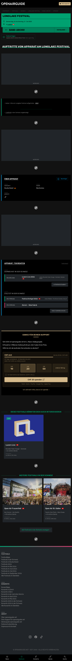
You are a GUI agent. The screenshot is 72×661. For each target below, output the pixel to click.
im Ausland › (59, 284)
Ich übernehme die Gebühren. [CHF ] (20, 375)
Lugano (10, 24)
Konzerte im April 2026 (9, 596)
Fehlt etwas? (65, 263)
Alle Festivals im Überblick (10, 576)
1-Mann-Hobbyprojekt (34, 342)
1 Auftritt (8, 112)
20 (28, 368)
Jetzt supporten (65, 3)
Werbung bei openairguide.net (11, 622)
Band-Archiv (46, 11)
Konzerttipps (5, 587)
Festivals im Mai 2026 (8, 566)
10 (12, 368)
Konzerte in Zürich (7, 589)
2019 (36, 103)
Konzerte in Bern (7, 592)
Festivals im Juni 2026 (9, 569)
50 (44, 368)
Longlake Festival (34, 11)
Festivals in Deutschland (9, 562)
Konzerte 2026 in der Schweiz (11, 603)
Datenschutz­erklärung (9, 624)
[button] (61, 30)
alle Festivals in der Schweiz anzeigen (35, 530)
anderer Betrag (60, 368)
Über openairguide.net (9, 617)
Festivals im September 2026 (11, 573)
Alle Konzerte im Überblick (10, 606)
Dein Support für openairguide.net (13, 619)
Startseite (6, 11)
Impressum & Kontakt (8, 626)
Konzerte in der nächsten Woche (12, 594)
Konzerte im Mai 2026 (8, 599)
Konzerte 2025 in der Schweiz (11, 601)
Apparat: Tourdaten (14, 263)
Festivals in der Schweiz (9, 559)
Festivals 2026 (6, 564)
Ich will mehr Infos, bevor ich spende (35, 390)
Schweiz (23, 11)
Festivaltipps (5, 557)
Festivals (15, 11)
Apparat (55, 11)
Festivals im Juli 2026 (9, 571)
